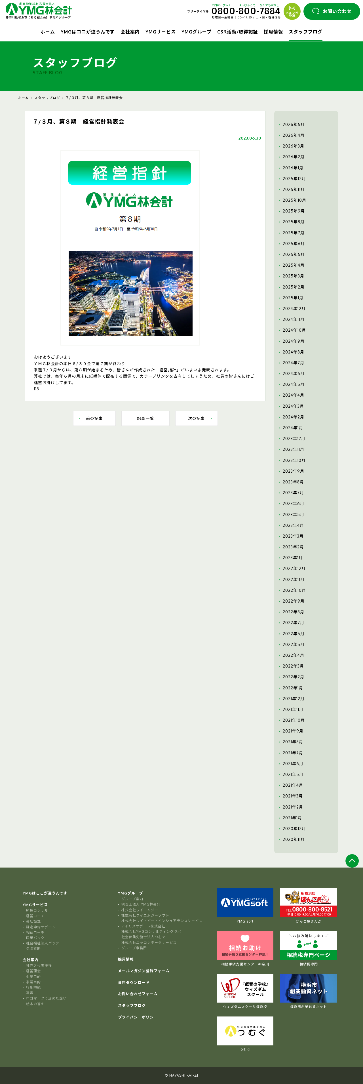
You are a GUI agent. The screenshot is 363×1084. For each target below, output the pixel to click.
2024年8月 (290, 352)
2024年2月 (290, 417)
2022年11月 (291, 579)
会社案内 (130, 32)
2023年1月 (290, 557)
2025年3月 (290, 276)
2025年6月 (291, 243)
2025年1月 (290, 297)
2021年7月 (290, 752)
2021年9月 (290, 731)
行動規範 (33, 987)
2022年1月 (290, 688)
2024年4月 (290, 395)
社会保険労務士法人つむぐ (143, 937)
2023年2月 (290, 547)
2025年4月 (291, 265)
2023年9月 (290, 471)
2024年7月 (290, 362)
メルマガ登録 (292, 10)
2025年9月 (291, 211)
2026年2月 (291, 156)
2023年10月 (291, 460)
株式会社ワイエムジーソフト (145, 915)
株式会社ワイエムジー (139, 910)
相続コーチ (35, 932)
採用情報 (273, 32)
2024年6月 (291, 373)
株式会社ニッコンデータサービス (149, 942)
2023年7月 (290, 492)
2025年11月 (291, 189)
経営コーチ (35, 916)
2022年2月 (290, 676)
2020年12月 (291, 828)
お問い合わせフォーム (138, 994)
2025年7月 (291, 232)
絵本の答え (35, 1004)
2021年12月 (291, 698)
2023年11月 (290, 449)
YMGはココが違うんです (88, 32)
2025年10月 (291, 200)
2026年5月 (291, 124)
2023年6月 (290, 503)
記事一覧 (145, 418)
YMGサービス (160, 32)
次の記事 (200, 418)
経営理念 (33, 971)
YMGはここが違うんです (45, 893)
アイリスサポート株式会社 (143, 926)
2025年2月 (291, 287)
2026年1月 (290, 168)
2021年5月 (290, 774)
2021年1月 (289, 817)
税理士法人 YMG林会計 (141, 904)
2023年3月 (290, 536)
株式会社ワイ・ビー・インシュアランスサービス (161, 921)
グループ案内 (132, 899)
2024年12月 (291, 308)
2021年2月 (290, 807)
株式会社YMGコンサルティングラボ (151, 931)
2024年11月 (291, 319)
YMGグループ (197, 32)
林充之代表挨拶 (39, 965)
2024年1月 (290, 427)
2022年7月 (290, 622)
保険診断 (33, 948)
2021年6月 (290, 763)
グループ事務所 (134, 948)
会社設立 (33, 921)
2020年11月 (291, 839)
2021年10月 (291, 720)
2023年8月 (290, 482)
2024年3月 (290, 406)
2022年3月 (290, 666)
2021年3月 (290, 796)
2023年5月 (290, 514)
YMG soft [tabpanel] (245, 905)
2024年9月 (291, 341)
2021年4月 (290, 785)
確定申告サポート (41, 927)
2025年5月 (291, 254)
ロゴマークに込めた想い (46, 998)
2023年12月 (291, 438)
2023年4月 (290, 525)
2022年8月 (290, 611)
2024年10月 (291, 330)
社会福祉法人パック (42, 943)
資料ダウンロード (134, 982)
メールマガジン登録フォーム (144, 971)
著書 (29, 993)
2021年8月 (290, 741)
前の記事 (90, 418)
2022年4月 (290, 655)
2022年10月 (291, 590)
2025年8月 (291, 221)
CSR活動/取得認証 (237, 32)
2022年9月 (291, 601)
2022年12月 (291, 568)
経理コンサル (37, 910)
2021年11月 (290, 709)
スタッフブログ (305, 32)
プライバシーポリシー (138, 1017)
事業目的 (33, 982)
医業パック (35, 938)
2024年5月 (291, 384)
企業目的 (33, 976)
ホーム (48, 32)
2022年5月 (291, 644)
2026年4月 (291, 135)
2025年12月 (291, 178)
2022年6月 (291, 633)
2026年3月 (290, 146)
